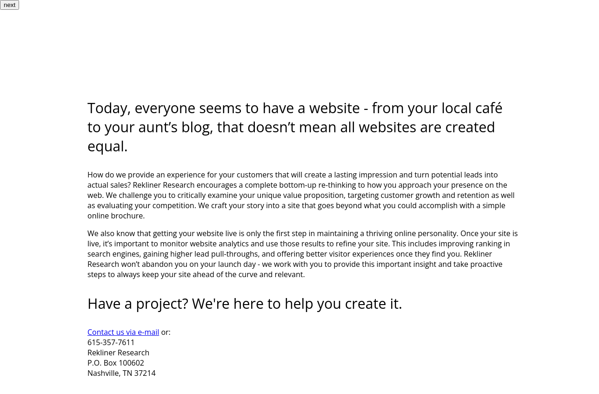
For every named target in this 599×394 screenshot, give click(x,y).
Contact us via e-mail (123, 332)
